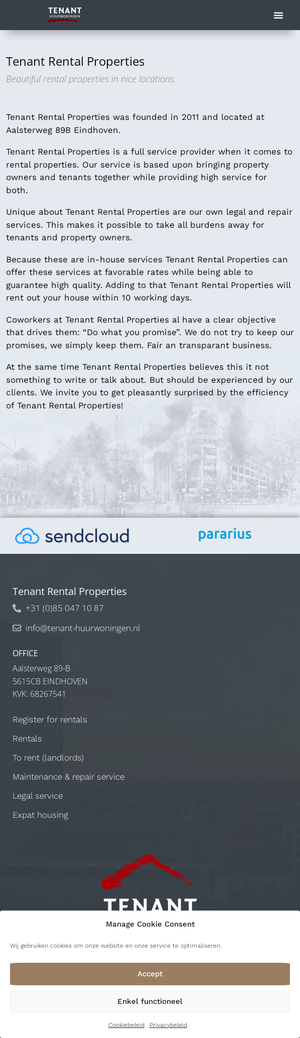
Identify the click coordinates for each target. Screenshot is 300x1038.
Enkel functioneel (150, 1001)
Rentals (27, 738)
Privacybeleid (168, 1024)
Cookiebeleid (126, 1024)
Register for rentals (50, 719)
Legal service (38, 796)
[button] (278, 15)
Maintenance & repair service (68, 777)
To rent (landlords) (48, 758)
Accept (150, 973)
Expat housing (40, 815)
